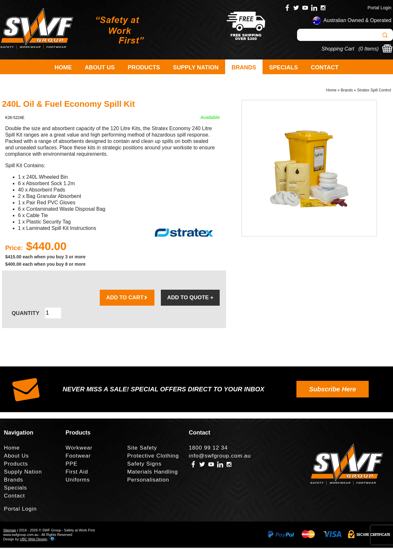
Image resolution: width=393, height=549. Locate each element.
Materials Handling (152, 473)
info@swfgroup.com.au (220, 457)
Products (144, 67)
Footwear (78, 457)
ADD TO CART (127, 299)
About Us (100, 67)
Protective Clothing (153, 457)
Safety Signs (144, 465)
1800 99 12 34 (208, 449)
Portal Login (379, 7)
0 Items (368, 48)
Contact (325, 67)
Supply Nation (196, 67)
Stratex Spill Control (374, 91)
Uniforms (78, 481)
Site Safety (142, 449)
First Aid (77, 473)
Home (63, 67)
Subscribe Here (332, 390)
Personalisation (148, 481)
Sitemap (9, 531)
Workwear (79, 449)
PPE (71, 465)
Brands (244, 67)
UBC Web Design (33, 540)
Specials (283, 67)
